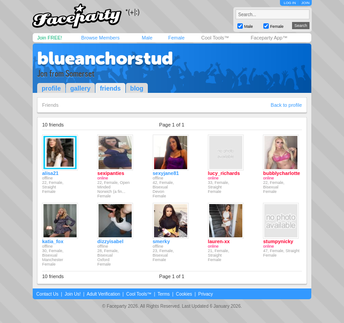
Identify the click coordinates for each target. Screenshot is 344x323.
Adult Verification (103, 294)
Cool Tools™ (215, 37)
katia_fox (53, 241)
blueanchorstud (105, 58)
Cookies (184, 294)
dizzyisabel (110, 241)
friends (110, 88)
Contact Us (47, 294)
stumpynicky (278, 241)
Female (176, 37)
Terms (164, 294)
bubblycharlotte (281, 173)
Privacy (205, 294)
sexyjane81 (166, 173)
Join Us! (72, 294)
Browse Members (100, 37)
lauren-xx (219, 241)
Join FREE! (49, 37)
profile (51, 88)
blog (137, 88)
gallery (80, 88)
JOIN (305, 3)
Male (147, 37)
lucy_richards (224, 173)
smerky (161, 241)
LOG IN (290, 3)
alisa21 (50, 173)
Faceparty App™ (269, 37)
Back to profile (286, 105)
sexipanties (110, 173)
